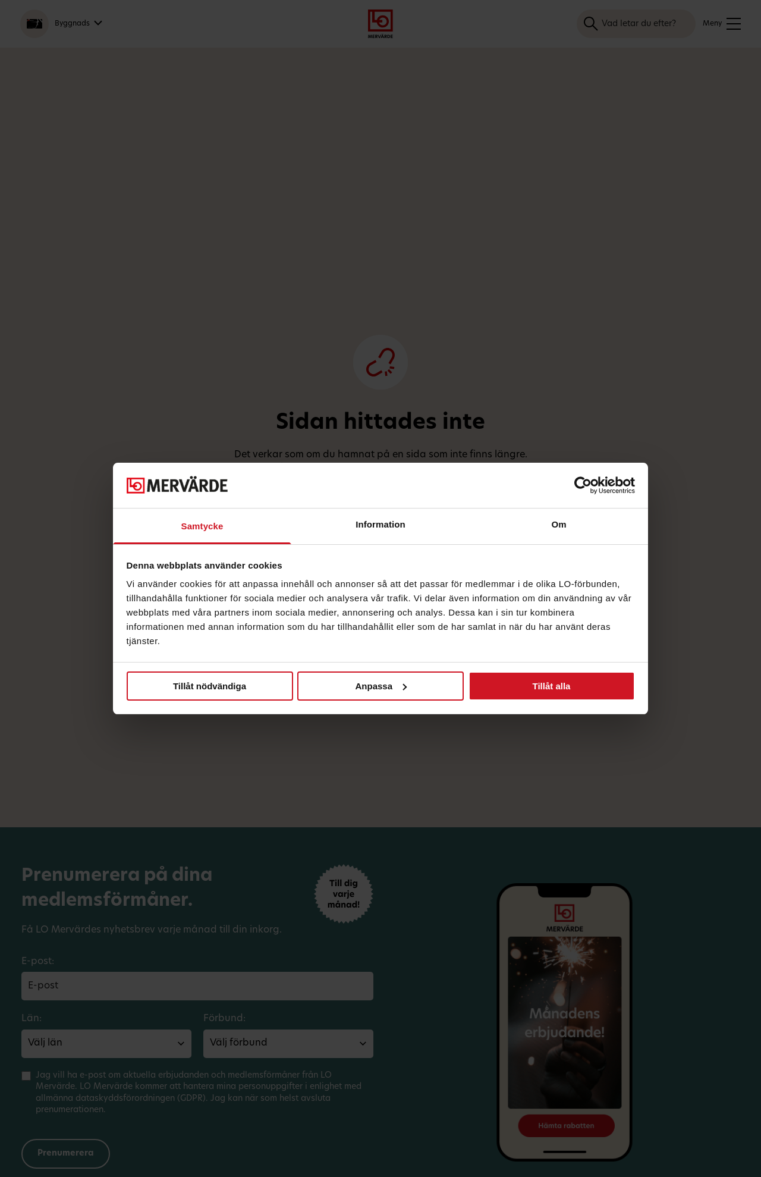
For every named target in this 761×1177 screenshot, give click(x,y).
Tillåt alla (552, 686)
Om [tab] (558, 524)
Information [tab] (380, 524)
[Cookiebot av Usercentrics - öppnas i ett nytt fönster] (583, 485)
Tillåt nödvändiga (209, 686)
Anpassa (381, 686)
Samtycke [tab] (202, 526)
